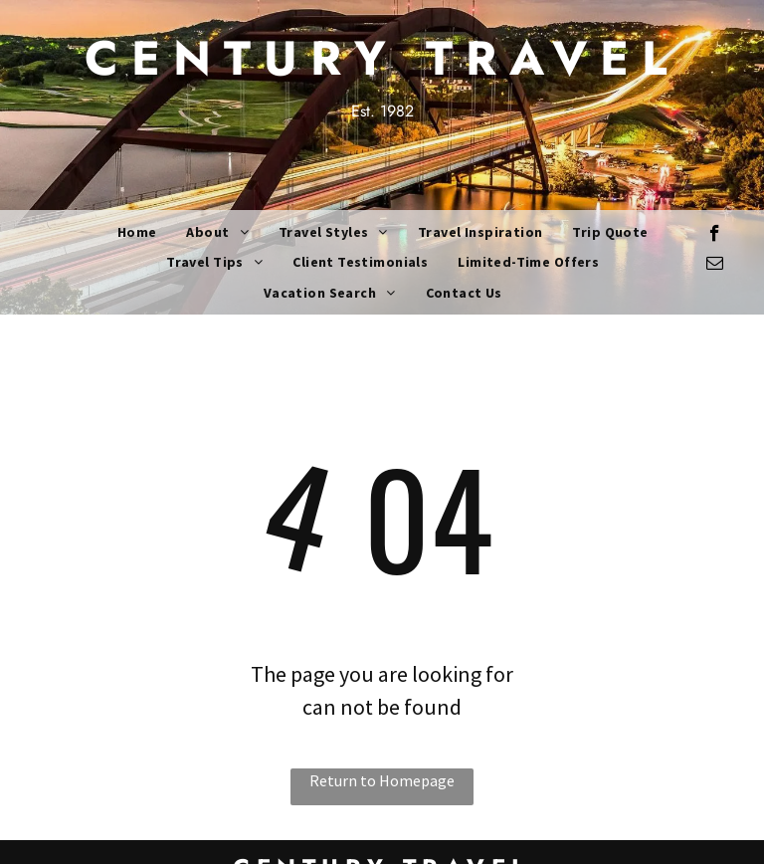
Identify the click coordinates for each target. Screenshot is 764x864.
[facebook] (714, 236)
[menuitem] (137, 232)
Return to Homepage (382, 780)
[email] (714, 266)
